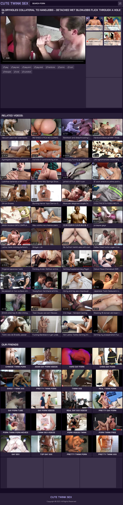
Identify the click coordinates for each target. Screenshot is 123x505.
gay (6, 67)
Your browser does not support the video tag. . (43, 40)
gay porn (27, 67)
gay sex (16, 67)
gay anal (39, 67)
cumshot (27, 72)
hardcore (51, 67)
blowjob (8, 72)
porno (62, 67)
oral (17, 72)
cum (71, 67)
